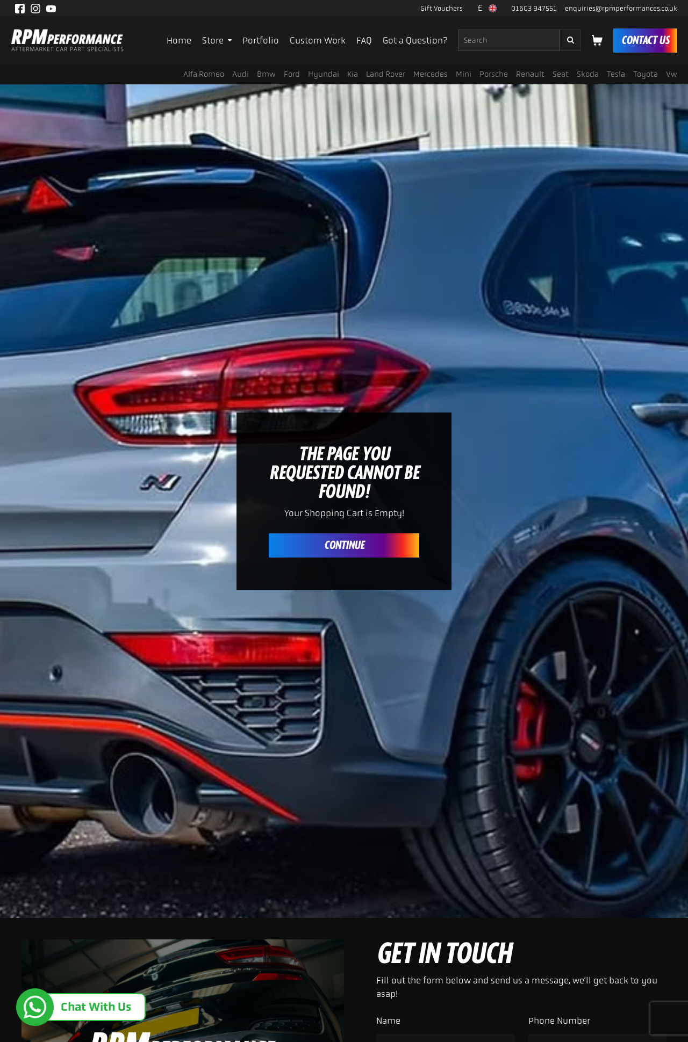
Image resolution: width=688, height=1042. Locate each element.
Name (388, 1020)
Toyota (645, 74)
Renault (530, 74)
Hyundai (323, 74)
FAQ (364, 40)
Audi (240, 74)
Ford (292, 74)
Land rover (385, 74)
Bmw (266, 74)
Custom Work (318, 40)
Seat (561, 74)
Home (179, 40)
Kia (352, 74)
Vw (671, 74)
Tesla (616, 74)
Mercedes (430, 74)
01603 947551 (534, 8)
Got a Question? (415, 40)
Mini (463, 74)
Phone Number (559, 1020)
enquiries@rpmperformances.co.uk (621, 8)
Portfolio (260, 40)
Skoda (588, 74)
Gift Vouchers (441, 8)
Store (217, 40)
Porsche (493, 74)
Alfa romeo (203, 74)
